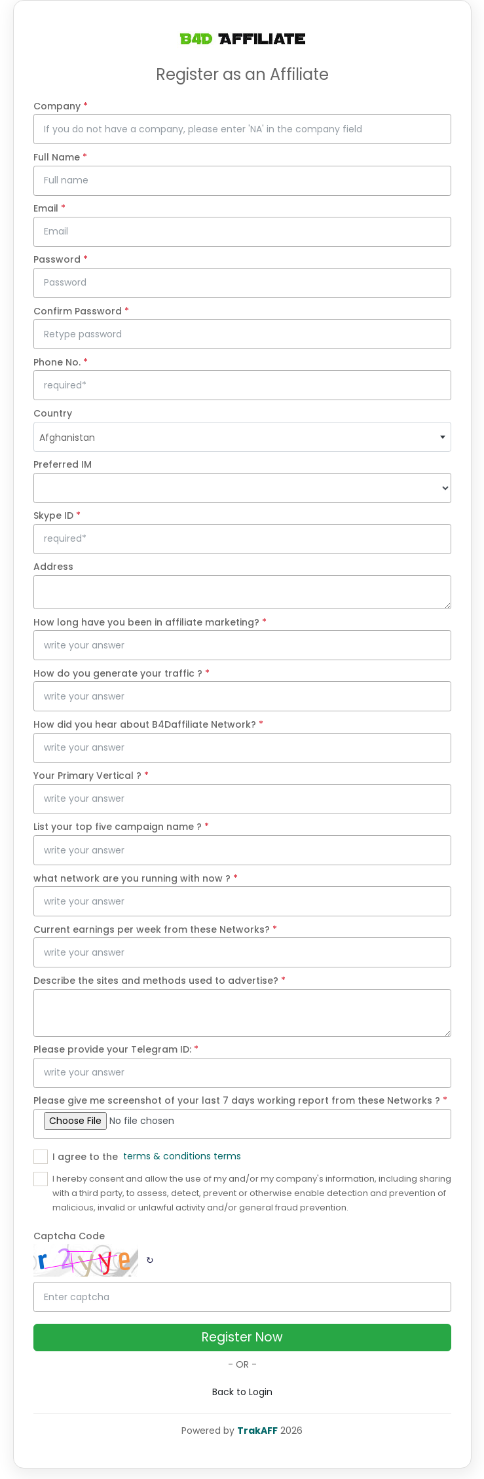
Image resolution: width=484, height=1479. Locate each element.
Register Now (242, 1337)
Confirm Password (81, 311)
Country (52, 413)
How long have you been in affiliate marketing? (150, 622)
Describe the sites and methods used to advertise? (159, 980)
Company (60, 106)
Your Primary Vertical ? (91, 775)
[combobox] (242, 437)
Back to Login (242, 1391)
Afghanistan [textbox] (67, 437)
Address (53, 566)
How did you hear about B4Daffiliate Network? (148, 724)
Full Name (60, 157)
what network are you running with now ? (135, 878)
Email (49, 208)
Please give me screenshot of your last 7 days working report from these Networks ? (240, 1100)
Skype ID (57, 515)
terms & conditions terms (182, 1156)
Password (60, 259)
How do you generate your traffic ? (121, 673)
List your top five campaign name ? (121, 826)
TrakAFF (257, 1430)
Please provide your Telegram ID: (115, 1049)
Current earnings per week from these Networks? (155, 929)
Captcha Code (69, 1236)
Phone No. (60, 362)
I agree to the (85, 1156)
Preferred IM (62, 464)
